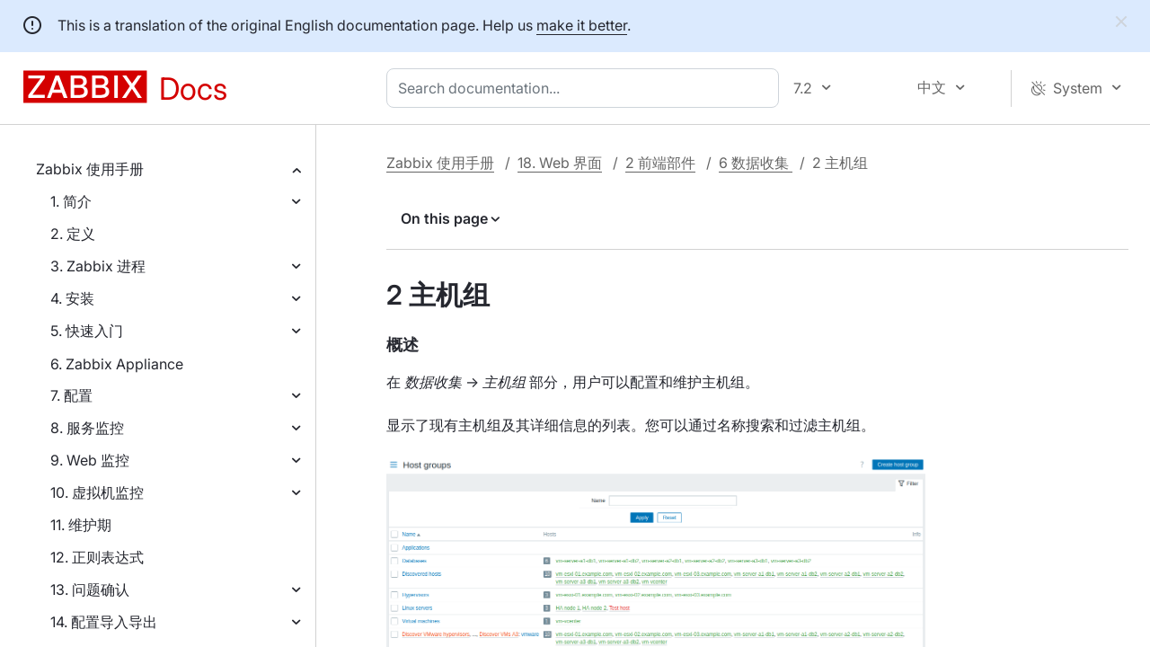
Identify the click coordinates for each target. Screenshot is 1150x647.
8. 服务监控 (87, 428)
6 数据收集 (755, 163)
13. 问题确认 (89, 589)
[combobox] (586, 88)
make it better (581, 25)
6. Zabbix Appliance (116, 364)
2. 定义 (72, 234)
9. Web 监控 (89, 460)
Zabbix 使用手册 (90, 169)
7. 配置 (71, 395)
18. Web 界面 (560, 163)
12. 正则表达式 (97, 557)
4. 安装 (72, 298)
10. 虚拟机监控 (97, 492)
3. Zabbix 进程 (98, 266)
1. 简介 (71, 201)
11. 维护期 (80, 525)
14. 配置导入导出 (103, 622)
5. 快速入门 (86, 331)
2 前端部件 (660, 163)
